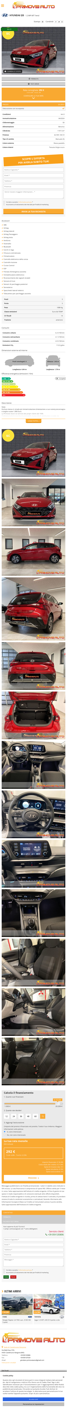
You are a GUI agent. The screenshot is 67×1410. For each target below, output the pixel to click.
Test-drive (33, 84)
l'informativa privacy (25, 202)
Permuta (33, 79)
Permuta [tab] (7, 1217)
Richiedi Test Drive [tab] (11, 1221)
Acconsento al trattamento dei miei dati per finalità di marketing (27, 204)
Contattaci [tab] (8, 1213)
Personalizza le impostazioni (33, 1404)
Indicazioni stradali (9, 1362)
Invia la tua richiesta (33, 211)
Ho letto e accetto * (19, 202)
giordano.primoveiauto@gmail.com (32, 1360)
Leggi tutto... (33, 421)
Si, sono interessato (14, 1132)
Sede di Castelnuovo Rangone (15, 1347)
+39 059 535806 (54, 1234)
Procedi (33, 1178)
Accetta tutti (33, 1399)
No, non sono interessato (16, 1135)
